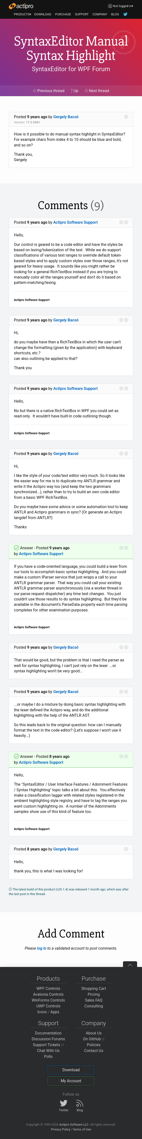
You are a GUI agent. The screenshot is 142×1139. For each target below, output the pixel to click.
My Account (71, 1081)
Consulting (93, 1006)
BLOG (115, 14)
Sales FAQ (93, 1000)
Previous (48, 90)
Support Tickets (48, 1044)
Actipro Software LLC (73, 1124)
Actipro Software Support (75, 222)
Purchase (94, 978)
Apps (54, 1012)
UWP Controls (48, 1006)
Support (48, 1023)
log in (41, 948)
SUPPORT (82, 14)
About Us (93, 1033)
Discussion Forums (48, 1039)
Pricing (94, 994)
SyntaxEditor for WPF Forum (71, 69)
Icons (42, 1012)
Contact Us (93, 1050)
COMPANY (99, 14)
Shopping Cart (93, 988)
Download (71, 1070)
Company (93, 1023)
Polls (48, 1056)
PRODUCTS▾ (22, 14)
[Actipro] (21, 6)
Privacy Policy (60, 1129)
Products (48, 978)
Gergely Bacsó (65, 117)
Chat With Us (48, 1050)
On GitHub (93, 1039)
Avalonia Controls (48, 994)
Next (97, 90)
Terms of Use (81, 1129)
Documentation (48, 1033)
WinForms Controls (48, 1000)
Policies (94, 1044)
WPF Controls (48, 988)
